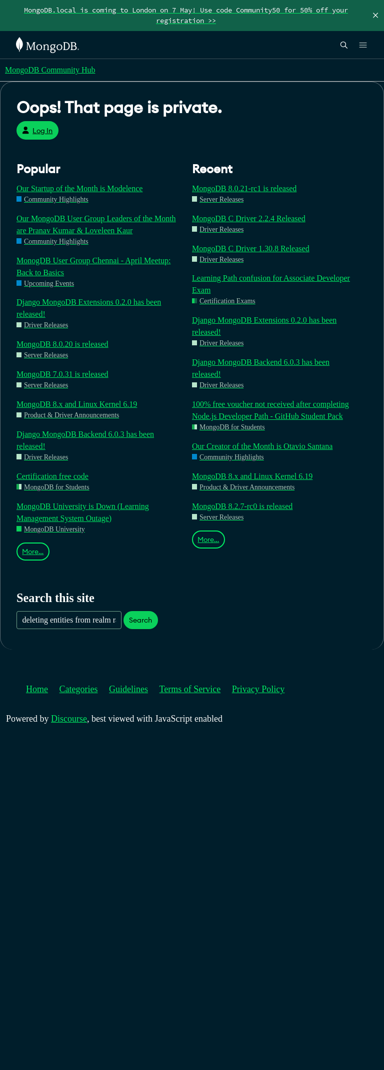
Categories (79, 689)
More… (33, 551)
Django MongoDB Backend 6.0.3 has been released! (85, 440)
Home (37, 689)
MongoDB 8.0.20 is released (62, 344)
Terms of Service (190, 689)
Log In (37, 130)
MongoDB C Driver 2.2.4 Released (249, 218)
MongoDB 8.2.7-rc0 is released (242, 506)
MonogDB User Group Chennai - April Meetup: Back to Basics (93, 266)
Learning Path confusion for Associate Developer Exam (271, 284)
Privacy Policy (258, 689)
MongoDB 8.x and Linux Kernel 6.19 (76, 404)
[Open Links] (363, 45)
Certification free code (52, 476)
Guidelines (128, 689)
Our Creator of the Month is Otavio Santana (262, 446)
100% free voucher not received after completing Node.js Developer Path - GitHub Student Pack (270, 410)
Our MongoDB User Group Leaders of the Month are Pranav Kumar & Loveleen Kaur (96, 224)
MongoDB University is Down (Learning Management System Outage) (82, 512)
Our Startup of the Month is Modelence (79, 188)
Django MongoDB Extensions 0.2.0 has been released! (88, 308)
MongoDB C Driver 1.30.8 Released (251, 248)
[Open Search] (344, 45)
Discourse (69, 719)
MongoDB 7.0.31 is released (62, 374)
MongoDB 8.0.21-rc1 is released (244, 188)
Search (140, 620)
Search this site (55, 598)
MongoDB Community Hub (50, 70)
